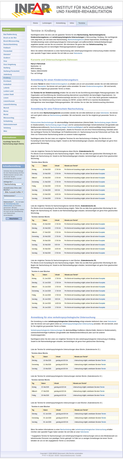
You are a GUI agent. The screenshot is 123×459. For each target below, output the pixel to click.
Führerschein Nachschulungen (42, 122)
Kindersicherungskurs (58, 84)
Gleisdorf (7, 54)
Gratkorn (6, 58)
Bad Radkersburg (10, 34)
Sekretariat (78, 53)
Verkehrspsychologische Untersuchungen (47, 330)
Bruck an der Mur (10, 38)
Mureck (6, 108)
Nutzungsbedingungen (67, 455)
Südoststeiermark (10, 124)
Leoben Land (8, 91)
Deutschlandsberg (10, 44)
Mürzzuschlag (8, 118)
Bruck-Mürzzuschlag (11, 41)
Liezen (5, 98)
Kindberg (7, 78)
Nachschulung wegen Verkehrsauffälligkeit (66, 127)
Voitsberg (7, 128)
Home (35, 23)
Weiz (5, 131)
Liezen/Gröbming (10, 104)
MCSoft (51, 455)
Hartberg (6, 68)
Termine (81, 23)
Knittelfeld (7, 84)
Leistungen (46, 23)
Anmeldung (61, 23)
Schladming (8, 121)
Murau (5, 111)
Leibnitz (6, 88)
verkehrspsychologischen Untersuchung (77, 324)
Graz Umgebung (9, 64)
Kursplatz (102, 169)
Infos (72, 23)
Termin (103, 360)
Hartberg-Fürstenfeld (11, 71)
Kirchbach (7, 81)
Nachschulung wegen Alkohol (105, 122)
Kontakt (78, 455)
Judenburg (7, 74)
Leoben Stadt (8, 94)
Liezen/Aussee (9, 101)
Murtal (5, 114)
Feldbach (7, 48)
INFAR (57, 455)
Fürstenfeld (7, 51)
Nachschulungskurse (76, 40)
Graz (5, 61)
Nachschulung (55, 115)
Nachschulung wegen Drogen (56, 125)
